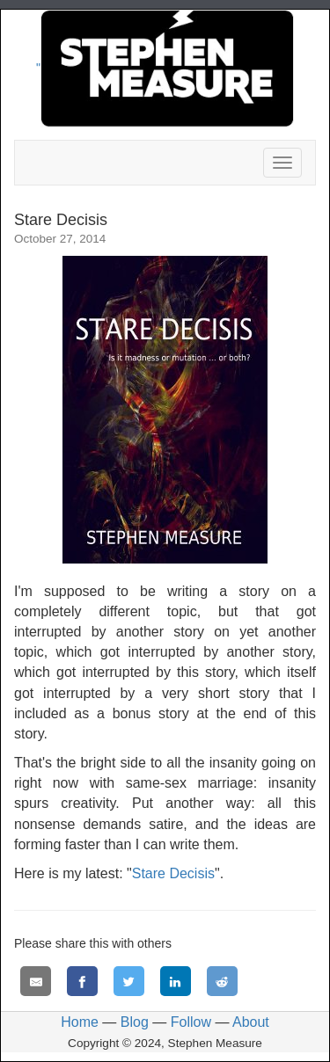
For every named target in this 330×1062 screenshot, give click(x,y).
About (250, 1022)
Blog (135, 1022)
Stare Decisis (173, 873)
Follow (191, 1022)
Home (80, 1022)
